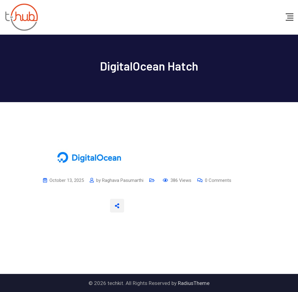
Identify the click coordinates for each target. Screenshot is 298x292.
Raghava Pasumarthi (122, 180)
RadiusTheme (194, 283)
